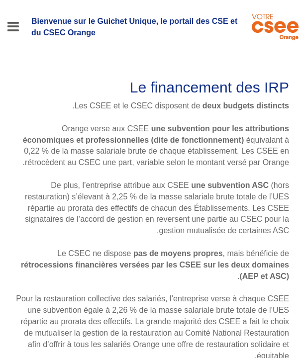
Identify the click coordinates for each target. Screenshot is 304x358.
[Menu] (13, 27)
